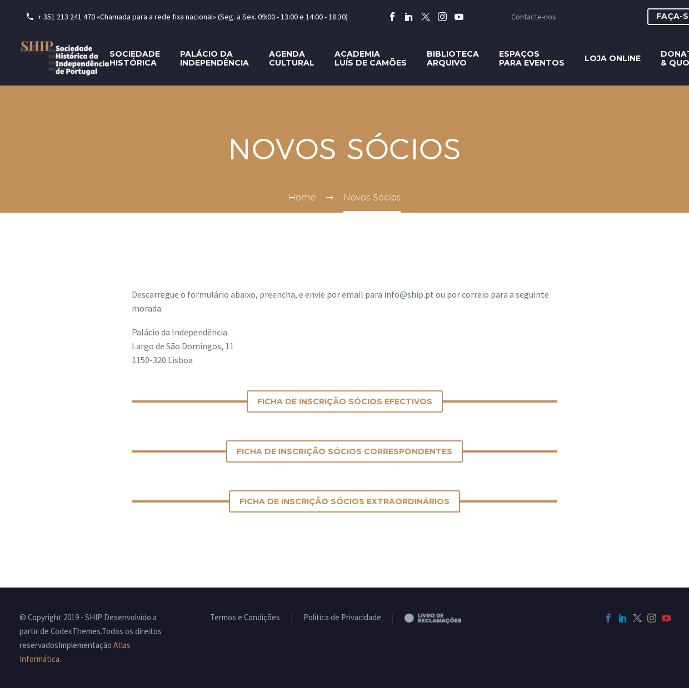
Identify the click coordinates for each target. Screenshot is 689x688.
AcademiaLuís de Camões (370, 58)
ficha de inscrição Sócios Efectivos (344, 401)
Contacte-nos (533, 17)
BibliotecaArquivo (453, 58)
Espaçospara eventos (532, 58)
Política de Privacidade (342, 618)
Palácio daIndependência (214, 58)
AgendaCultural (291, 58)
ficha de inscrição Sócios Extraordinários (344, 501)
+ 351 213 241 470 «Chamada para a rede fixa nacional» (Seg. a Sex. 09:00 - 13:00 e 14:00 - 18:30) (193, 17)
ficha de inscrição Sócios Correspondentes (344, 451)
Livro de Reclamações (442, 618)
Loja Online (613, 58)
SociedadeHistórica (134, 58)
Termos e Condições (245, 618)
